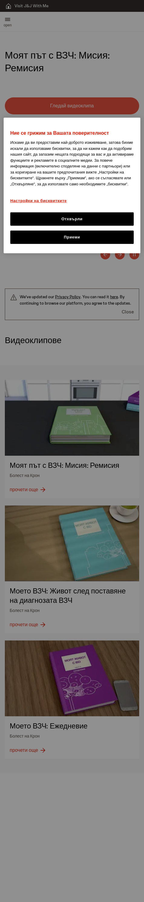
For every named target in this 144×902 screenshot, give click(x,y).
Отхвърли (72, 218)
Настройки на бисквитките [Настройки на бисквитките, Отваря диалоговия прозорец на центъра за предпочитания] (38, 200)
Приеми (72, 237)
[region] (72, 185)
